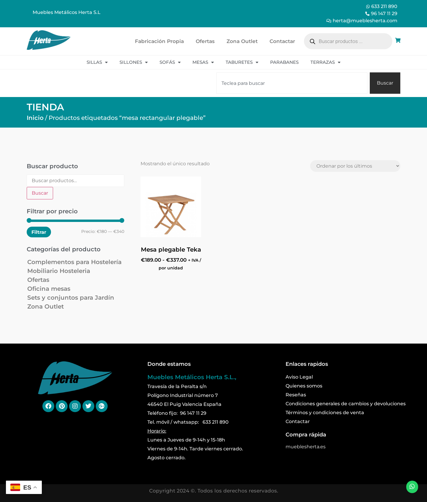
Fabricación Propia (159, 41)
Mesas (203, 62)
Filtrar (38, 232)
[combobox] (291, 83)
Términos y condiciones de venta (325, 412)
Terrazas (325, 62)
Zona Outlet (242, 41)
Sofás (170, 62)
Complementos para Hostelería (74, 262)
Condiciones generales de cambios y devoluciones (346, 403)
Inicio (35, 117)
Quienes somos (304, 386)
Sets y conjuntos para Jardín (70, 297)
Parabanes (284, 62)
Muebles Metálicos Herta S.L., (191, 377)
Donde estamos (169, 364)
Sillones (134, 62)
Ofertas (205, 41)
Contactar (282, 41)
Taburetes (242, 62)
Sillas (97, 62)
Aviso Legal (299, 377)
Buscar (40, 193)
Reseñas (296, 395)
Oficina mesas (48, 288)
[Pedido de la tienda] (355, 166)
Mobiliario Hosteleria (58, 270)
